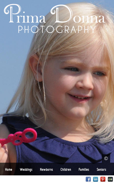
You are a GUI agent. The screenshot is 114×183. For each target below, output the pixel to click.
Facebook (88, 179)
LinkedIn (95, 179)
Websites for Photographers (110, 179)
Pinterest (103, 179)
